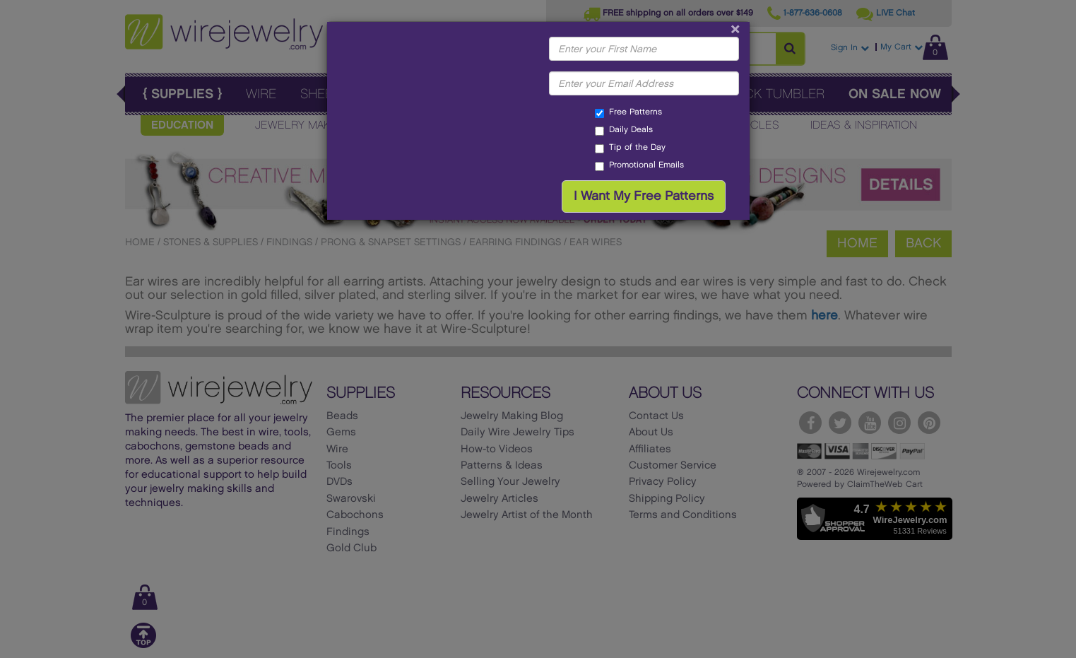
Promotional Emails (639, 166)
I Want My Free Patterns (644, 196)
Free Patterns (628, 113)
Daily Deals (624, 131)
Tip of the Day (630, 148)
